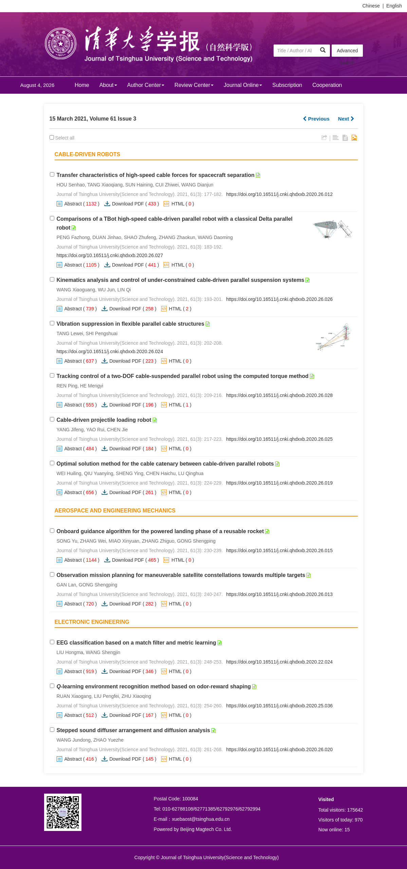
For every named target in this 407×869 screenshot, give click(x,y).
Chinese (371, 5)
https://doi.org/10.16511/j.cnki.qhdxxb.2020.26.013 (279, 594)
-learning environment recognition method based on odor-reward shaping (154, 686)
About (108, 85)
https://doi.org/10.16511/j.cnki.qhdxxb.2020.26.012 (279, 194)
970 (359, 819)
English (394, 5)
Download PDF (128, 203)
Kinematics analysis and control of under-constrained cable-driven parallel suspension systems (180, 280)
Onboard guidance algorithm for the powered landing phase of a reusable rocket (160, 531)
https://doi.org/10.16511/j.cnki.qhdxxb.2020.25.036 (279, 705)
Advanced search (347, 52)
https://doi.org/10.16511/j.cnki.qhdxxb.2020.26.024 (110, 351)
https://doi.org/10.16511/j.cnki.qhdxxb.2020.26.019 (279, 483)
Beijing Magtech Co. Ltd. (206, 829)
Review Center (194, 85)
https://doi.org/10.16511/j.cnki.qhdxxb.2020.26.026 (279, 299)
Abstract (73, 203)
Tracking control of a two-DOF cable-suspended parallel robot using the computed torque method (183, 376)
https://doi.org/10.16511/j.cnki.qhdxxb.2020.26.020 (279, 749)
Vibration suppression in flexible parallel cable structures (130, 324)
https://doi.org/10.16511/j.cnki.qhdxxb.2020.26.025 (279, 439)
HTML (177, 203)
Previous (316, 119)
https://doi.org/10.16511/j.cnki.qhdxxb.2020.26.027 (110, 255)
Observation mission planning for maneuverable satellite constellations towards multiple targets (181, 575)
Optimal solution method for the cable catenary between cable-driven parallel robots (165, 464)
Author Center (146, 85)
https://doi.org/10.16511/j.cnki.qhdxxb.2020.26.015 (279, 550)
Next (346, 119)
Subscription (287, 85)
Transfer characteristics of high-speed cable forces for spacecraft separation (156, 175)
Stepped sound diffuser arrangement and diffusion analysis (133, 730)
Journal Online (243, 85)
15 (347, 829)
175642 (355, 810)
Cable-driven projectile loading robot (104, 420)
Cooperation (327, 85)
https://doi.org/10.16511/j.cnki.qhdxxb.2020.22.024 (279, 662)
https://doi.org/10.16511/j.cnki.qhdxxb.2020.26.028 (279, 395)
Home (82, 85)
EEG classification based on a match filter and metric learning (136, 643)
